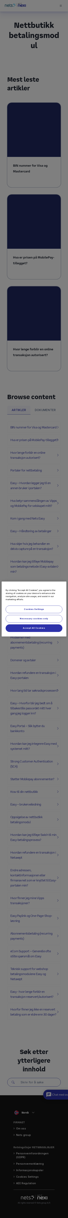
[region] (34, 609)
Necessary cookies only (34, 618)
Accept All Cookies (34, 628)
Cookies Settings (34, 609)
